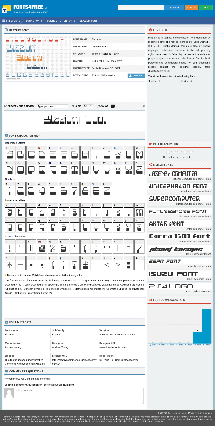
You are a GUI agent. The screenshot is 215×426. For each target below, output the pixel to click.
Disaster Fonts (100, 46)
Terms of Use (179, 413)
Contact (208, 413)
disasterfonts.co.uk (159, 71)
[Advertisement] (74, 91)
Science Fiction (110, 53)
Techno (96, 53)
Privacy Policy (195, 413)
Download (136, 75)
